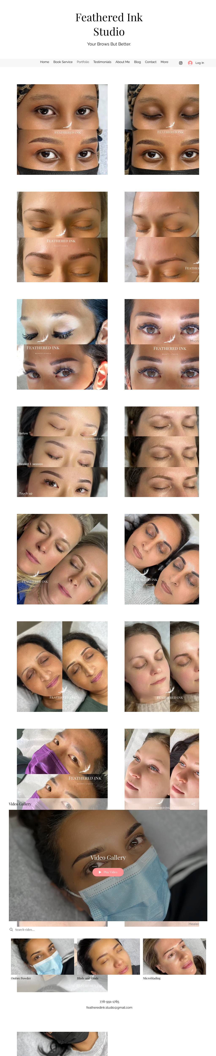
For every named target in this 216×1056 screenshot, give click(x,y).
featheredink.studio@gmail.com (109, 1007)
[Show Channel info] (203, 804)
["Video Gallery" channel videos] (108, 962)
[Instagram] (181, 63)
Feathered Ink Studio (109, 24)
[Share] (193, 804)
